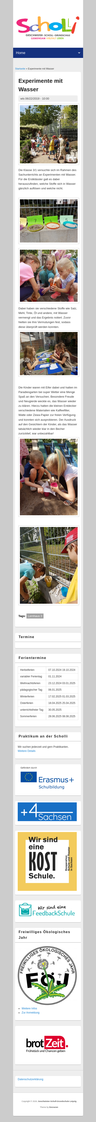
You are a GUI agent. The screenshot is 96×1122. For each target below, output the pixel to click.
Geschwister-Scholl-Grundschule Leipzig (57, 1101)
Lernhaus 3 (35, 616)
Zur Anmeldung (30, 1012)
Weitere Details (26, 751)
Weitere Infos (29, 1008)
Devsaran (53, 1107)
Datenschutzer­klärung (30, 1079)
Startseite (20, 68)
